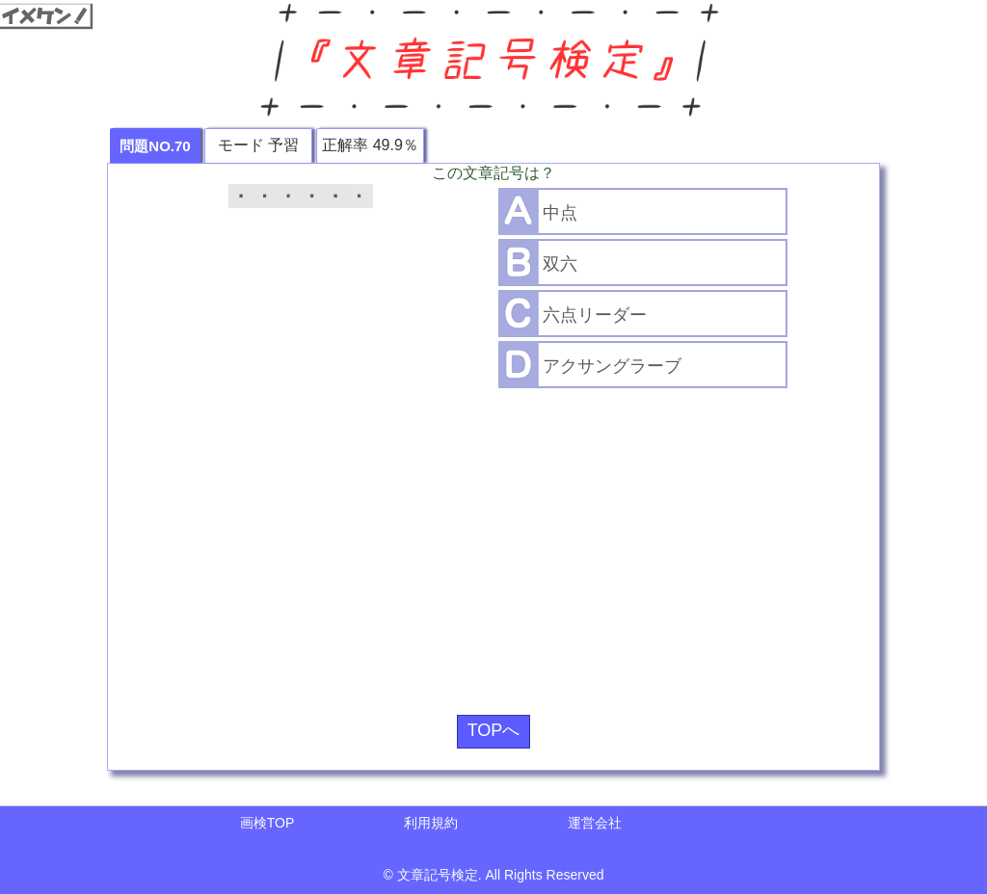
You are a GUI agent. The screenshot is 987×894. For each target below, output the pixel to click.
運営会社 (595, 822)
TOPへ (493, 730)
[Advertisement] (493, 544)
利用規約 (431, 822)
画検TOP (267, 822)
